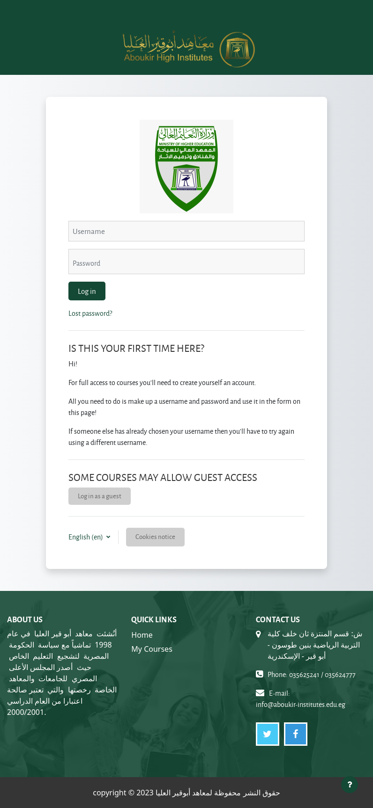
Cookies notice (155, 536)
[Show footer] (349, 784)
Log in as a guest (99, 495)
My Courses (151, 649)
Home (142, 635)
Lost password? (90, 313)
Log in (87, 291)
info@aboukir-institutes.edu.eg (300, 704)
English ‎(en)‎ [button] (86, 537)
